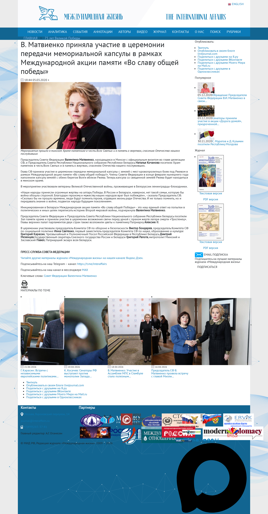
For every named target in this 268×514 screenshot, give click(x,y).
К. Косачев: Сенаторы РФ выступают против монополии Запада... (80, 373)
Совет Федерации (55, 276)
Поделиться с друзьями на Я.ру (218, 56)
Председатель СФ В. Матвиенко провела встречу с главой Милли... (169, 373)
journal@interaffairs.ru (35, 421)
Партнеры (87, 407)
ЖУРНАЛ (159, 32)
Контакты (28, 407)
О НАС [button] (199, 32)
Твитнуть (203, 48)
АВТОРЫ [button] (124, 32)
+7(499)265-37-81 (35, 427)
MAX (85, 270)
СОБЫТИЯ (80, 32)
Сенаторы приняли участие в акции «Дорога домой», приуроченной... (220, 121)
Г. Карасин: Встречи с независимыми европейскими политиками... (39, 373)
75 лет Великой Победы (62, 38)
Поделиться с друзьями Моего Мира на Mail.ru (221, 64)
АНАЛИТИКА (57, 32)
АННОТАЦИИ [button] (102, 32)
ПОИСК (215, 32)
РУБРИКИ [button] (234, 32)
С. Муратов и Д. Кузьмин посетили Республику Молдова (220, 142)
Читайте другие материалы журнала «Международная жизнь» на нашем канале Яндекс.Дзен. (82, 258)
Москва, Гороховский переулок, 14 (47, 414)
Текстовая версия (210, 193)
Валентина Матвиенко (82, 276)
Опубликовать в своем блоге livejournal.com (216, 52)
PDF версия (210, 199)
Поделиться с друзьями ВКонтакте (220, 59)
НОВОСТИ (35, 32)
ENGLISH (236, 4)
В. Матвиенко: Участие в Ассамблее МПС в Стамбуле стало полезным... (125, 373)
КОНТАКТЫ (180, 32)
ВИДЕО (142, 32)
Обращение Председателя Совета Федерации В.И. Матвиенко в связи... (222, 98)
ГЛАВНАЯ (30, 38)
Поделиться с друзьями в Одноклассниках (214, 70)
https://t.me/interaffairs (92, 264)
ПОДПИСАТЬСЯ (207, 267)
